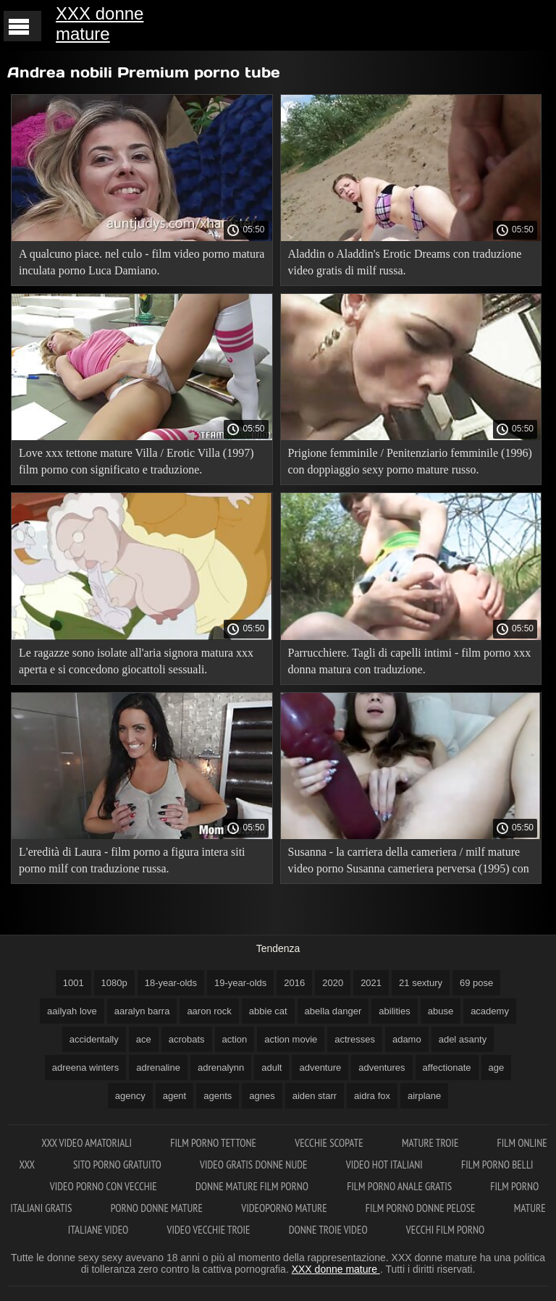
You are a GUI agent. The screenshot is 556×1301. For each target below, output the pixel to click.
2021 (371, 982)
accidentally (94, 1039)
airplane (424, 1095)
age (497, 1067)
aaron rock (209, 1011)
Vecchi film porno (445, 1230)
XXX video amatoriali (87, 1143)
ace (143, 1039)
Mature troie (431, 1143)
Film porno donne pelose (422, 1208)
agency (130, 1095)
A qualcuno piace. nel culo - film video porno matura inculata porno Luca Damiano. (141, 262)
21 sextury (420, 982)
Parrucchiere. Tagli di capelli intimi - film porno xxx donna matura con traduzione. (409, 661)
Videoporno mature (285, 1208)
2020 (332, 982)
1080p (114, 982)
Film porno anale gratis (400, 1186)
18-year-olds (171, 982)
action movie (290, 1039)
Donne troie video (329, 1230)
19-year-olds (240, 982)
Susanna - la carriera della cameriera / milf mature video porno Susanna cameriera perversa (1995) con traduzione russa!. (408, 863)
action (235, 1039)
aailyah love (72, 1011)
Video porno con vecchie (104, 1186)
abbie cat (268, 1011)
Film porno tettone (214, 1143)
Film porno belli (497, 1164)
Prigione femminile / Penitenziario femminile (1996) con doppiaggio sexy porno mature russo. (410, 461)
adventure (320, 1067)
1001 (73, 982)
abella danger (333, 1011)
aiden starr (314, 1095)
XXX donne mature (99, 23)
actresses (354, 1039)
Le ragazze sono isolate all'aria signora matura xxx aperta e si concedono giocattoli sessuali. (136, 661)
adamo (406, 1039)
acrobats (187, 1039)
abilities (394, 1011)
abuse (440, 1011)
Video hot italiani (385, 1164)
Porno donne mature (158, 1208)
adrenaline (158, 1067)
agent (175, 1095)
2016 (294, 982)
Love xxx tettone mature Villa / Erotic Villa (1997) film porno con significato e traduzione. (136, 461)
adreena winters (85, 1067)
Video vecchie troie (210, 1230)
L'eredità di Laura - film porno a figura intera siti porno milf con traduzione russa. (132, 860)
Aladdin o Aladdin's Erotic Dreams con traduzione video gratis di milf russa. (405, 262)
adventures (381, 1067)
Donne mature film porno (253, 1186)
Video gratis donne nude (255, 1164)
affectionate (447, 1067)
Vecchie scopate (330, 1143)
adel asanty (463, 1039)
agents (217, 1095)
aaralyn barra (142, 1011)
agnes (261, 1095)
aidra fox (372, 1095)
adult (271, 1067)
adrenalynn (221, 1067)
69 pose (476, 982)
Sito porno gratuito (118, 1164)
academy (490, 1011)
